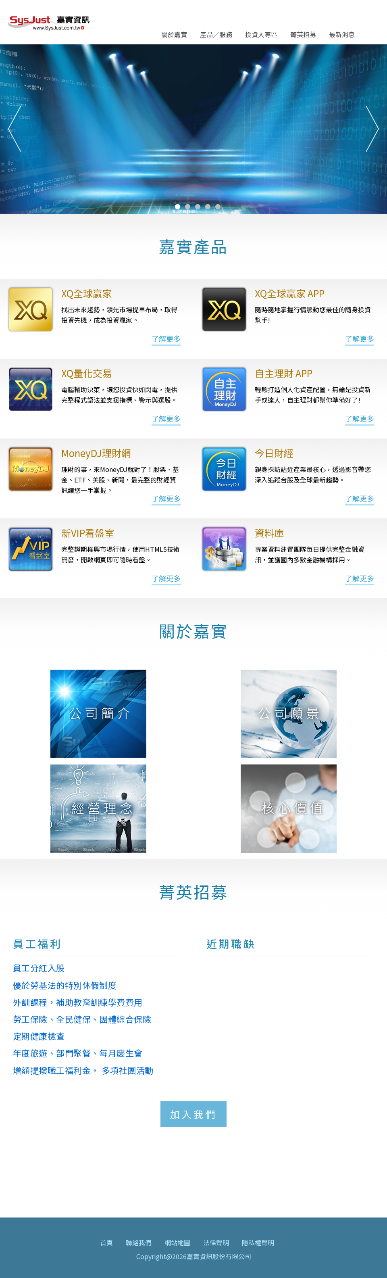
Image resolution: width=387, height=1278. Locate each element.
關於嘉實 (174, 34)
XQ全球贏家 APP (290, 293)
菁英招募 (303, 34)
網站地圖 (177, 1242)
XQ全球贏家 (86, 293)
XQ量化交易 (86, 373)
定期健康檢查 (39, 1036)
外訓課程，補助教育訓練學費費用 (78, 1002)
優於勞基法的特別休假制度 (65, 985)
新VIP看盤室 (87, 533)
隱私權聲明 (258, 1242)
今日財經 (274, 453)
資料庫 (269, 533)
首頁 (106, 1242)
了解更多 (166, 338)
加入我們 (193, 1114)
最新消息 (342, 34)
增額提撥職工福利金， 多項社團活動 (83, 1070)
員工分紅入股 (39, 968)
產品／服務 (216, 34)
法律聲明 (216, 1242)
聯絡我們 (139, 1242)
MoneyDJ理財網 (96, 453)
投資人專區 (261, 34)
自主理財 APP (283, 373)
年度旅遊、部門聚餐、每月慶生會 (78, 1053)
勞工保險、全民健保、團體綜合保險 (82, 1019)
